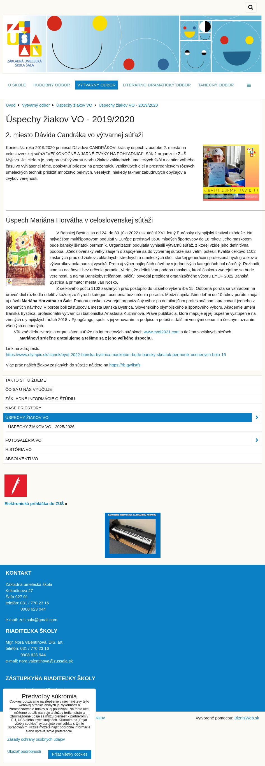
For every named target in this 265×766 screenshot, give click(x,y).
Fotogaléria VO (133, 440)
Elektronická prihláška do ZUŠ (34, 503)
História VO (18, 449)
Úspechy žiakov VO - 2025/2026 (41, 427)
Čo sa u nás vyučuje (28, 389)
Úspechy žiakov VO (133, 417)
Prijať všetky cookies (69, 754)
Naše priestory (23, 408)
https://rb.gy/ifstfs (124, 365)
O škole (17, 85)
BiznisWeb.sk (246, 718)
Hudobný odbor (51, 85)
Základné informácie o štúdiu (40, 398)
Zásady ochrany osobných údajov (36, 739)
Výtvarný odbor (96, 85)
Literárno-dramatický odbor (157, 85)
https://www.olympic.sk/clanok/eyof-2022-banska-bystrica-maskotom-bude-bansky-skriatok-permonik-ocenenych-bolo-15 (116, 354)
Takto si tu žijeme (25, 380)
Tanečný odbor (216, 85)
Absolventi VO (21, 459)
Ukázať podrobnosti (24, 751)
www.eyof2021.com (162, 332)
